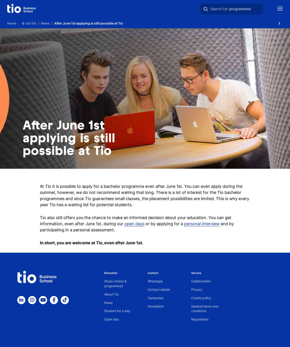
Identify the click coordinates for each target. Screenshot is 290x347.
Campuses (155, 298)
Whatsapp (155, 281)
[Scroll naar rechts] (279, 23)
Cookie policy (201, 298)
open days (134, 223)
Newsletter (156, 306)
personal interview (202, 223)
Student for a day (117, 311)
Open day (111, 319)
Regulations (199, 319)
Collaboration (201, 281)
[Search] (205, 9)
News (108, 303)
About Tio (111, 294)
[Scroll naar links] (22, 23)
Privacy (196, 289)
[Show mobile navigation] (280, 9)
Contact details (159, 289)
